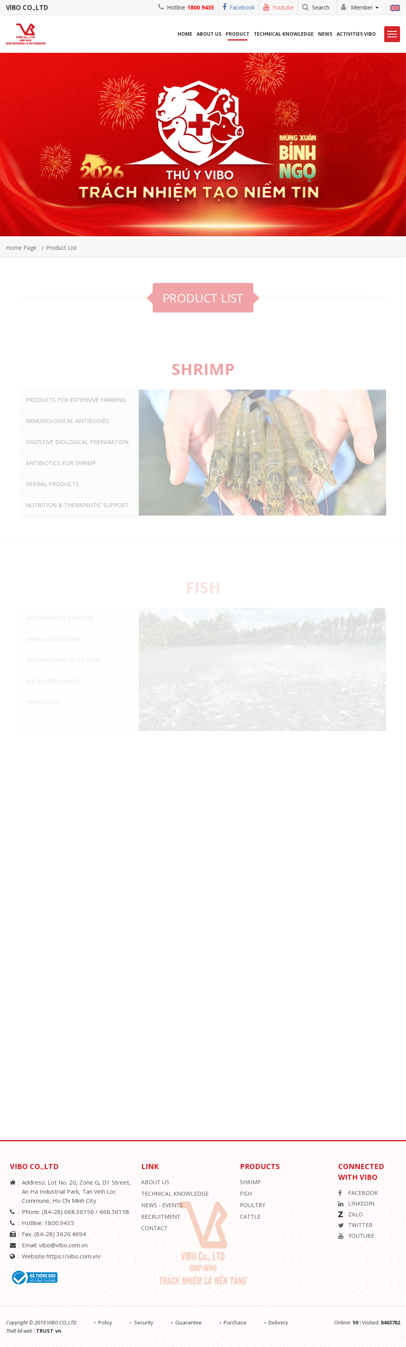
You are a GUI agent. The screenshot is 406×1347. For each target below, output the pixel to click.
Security (143, 1322)
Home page (21, 247)
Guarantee (188, 1322)
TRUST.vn (48, 1330)
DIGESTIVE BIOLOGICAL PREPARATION (77, 467)
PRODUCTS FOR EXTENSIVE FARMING (76, 425)
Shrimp (250, 1182)
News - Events (162, 1205)
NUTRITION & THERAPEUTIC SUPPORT (77, 530)
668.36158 (114, 1212)
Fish (246, 1193)
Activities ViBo (356, 34)
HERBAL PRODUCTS (52, 509)
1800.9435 (59, 1223)
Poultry (252, 1205)
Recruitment (160, 1216)
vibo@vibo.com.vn (63, 1245)
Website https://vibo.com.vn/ (61, 1256)
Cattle (250, 1216)
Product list (61, 247)
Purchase (235, 1322)
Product (237, 34)
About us (209, 34)
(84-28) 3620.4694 (60, 1234)
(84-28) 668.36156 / (71, 1212)
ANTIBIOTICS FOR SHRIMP (61, 488)
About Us (155, 1182)
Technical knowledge (175, 1193)
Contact (154, 1228)
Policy (105, 1322)
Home (185, 34)
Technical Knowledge (284, 34)
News (325, 34)
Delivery (278, 1322)
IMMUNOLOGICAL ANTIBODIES (67, 446)
